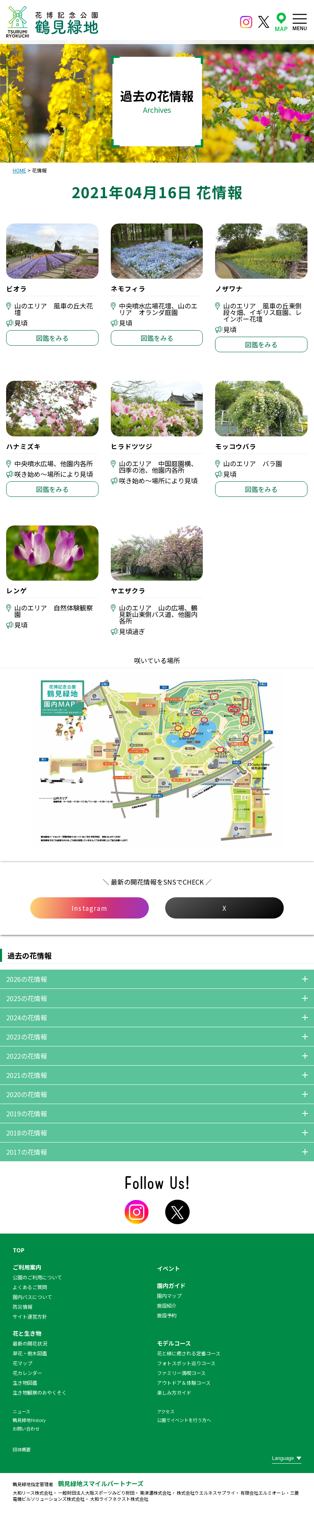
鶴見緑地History (29, 1420)
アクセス (166, 1411)
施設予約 (167, 1315)
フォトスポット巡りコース (186, 1362)
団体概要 (22, 1449)
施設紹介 (167, 1305)
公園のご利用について (37, 1277)
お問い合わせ (26, 1428)
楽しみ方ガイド (174, 1392)
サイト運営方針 (30, 1316)
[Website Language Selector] (286, 1458)
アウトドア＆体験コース (184, 1382)
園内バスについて (32, 1296)
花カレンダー (27, 1372)
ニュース (21, 1411)
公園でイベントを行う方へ (184, 1420)
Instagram (90, 908)
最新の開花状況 (30, 1343)
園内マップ (169, 1295)
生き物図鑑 (25, 1382)
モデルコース (174, 1343)
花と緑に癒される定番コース (188, 1353)
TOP (19, 1250)
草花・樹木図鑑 (30, 1353)
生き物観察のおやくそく (40, 1392)
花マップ (22, 1362)
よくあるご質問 (30, 1286)
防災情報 (22, 1306)
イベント (168, 1268)
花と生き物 (27, 1333)
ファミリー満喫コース (181, 1372)
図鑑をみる (52, 338)
